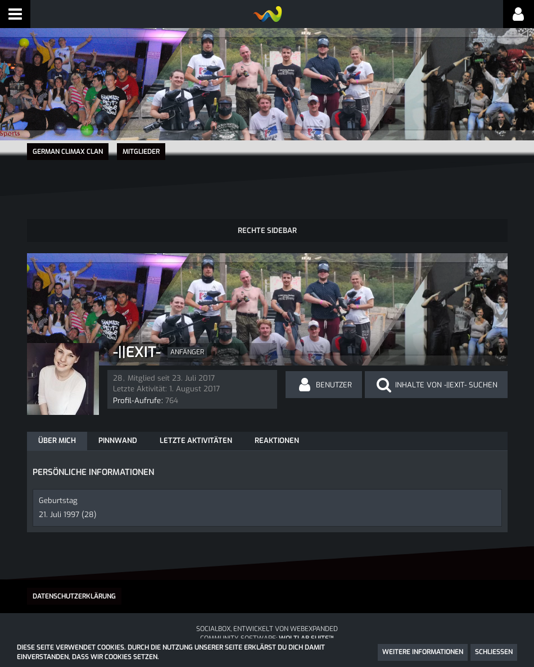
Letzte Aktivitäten (196, 440)
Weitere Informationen (422, 651)
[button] (15, 14)
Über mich (57, 440)
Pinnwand (117, 440)
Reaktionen (277, 440)
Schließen (494, 651)
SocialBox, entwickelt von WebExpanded (267, 627)
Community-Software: (267, 637)
